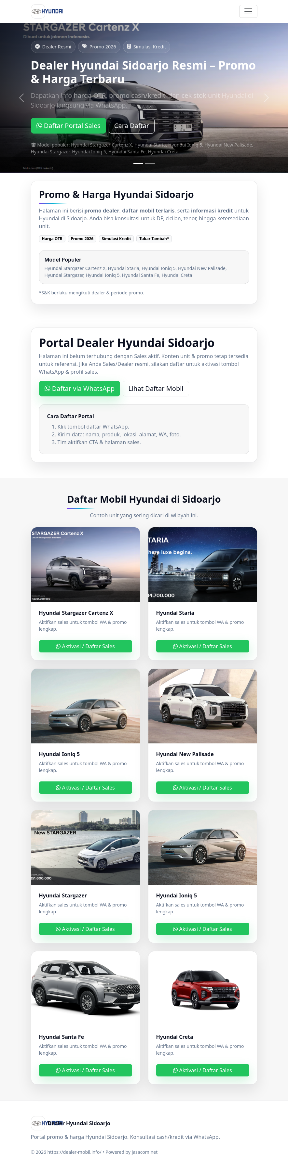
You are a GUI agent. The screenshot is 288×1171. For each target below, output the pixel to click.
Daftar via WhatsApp (80, 388)
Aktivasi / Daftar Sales (85, 646)
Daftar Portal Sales (68, 125)
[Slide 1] (138, 163)
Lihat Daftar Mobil (155, 388)
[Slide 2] (150, 163)
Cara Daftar (131, 125)
